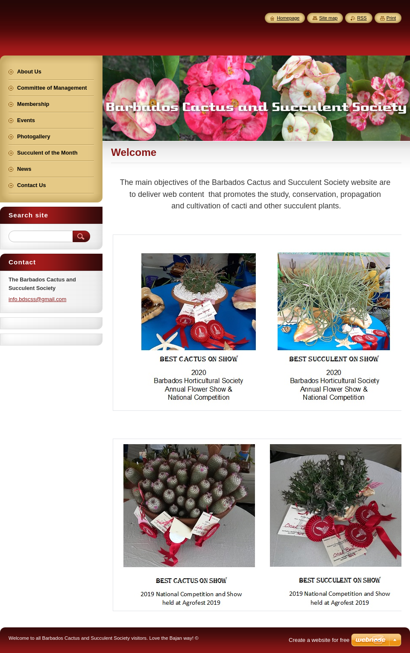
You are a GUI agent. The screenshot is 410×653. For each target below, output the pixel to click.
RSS (361, 17)
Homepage (288, 17)
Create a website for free (319, 640)
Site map (328, 17)
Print (391, 17)
